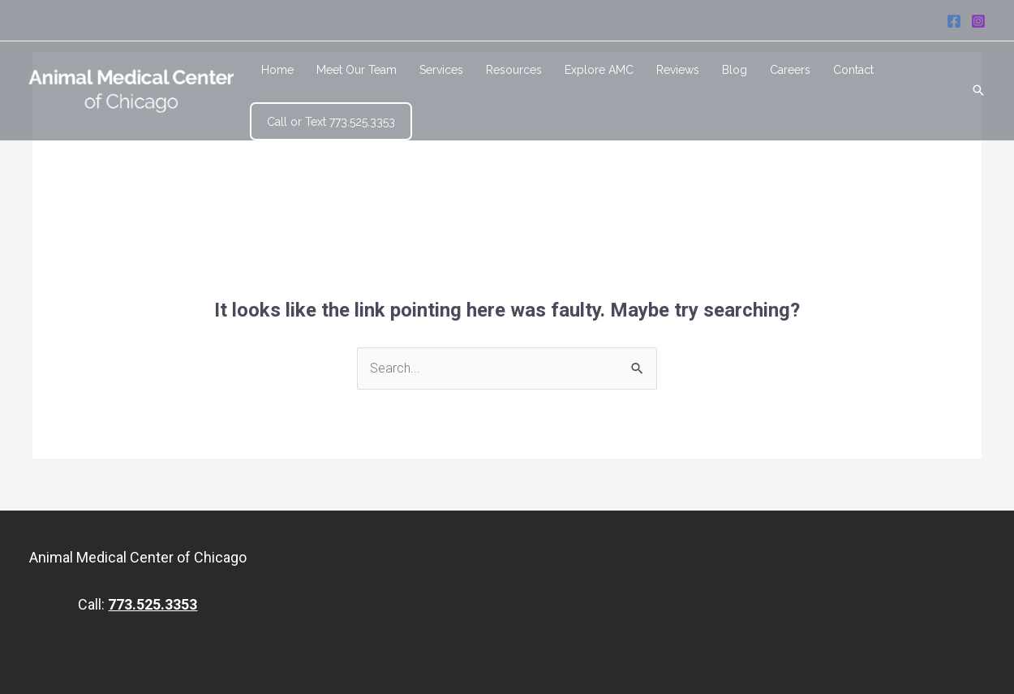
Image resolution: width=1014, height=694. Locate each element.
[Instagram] (978, 21)
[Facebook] (954, 21)
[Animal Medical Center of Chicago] (131, 89)
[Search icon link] (978, 91)
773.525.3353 (152, 605)
